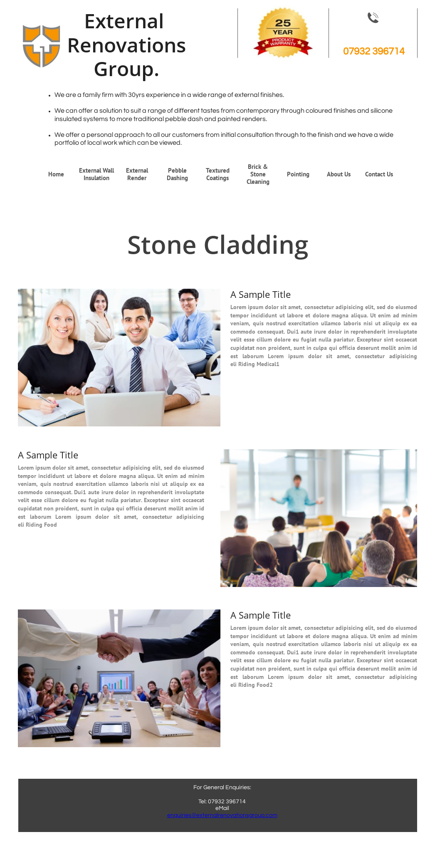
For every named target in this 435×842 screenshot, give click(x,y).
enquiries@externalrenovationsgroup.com (222, 815)
